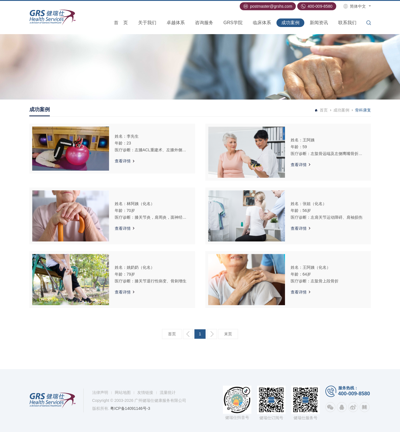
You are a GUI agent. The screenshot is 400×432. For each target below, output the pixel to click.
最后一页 (228, 334)
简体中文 (358, 6)
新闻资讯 (319, 22)
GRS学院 (233, 22)
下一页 (212, 334)
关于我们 (147, 22)
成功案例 (290, 22)
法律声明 (100, 392)
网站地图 (123, 392)
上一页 (188, 334)
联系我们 (347, 22)
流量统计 (168, 392)
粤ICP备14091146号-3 (130, 408)
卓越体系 (176, 22)
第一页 (172, 334)
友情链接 (145, 392)
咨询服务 (204, 22)
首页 (121, 22)
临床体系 (262, 22)
